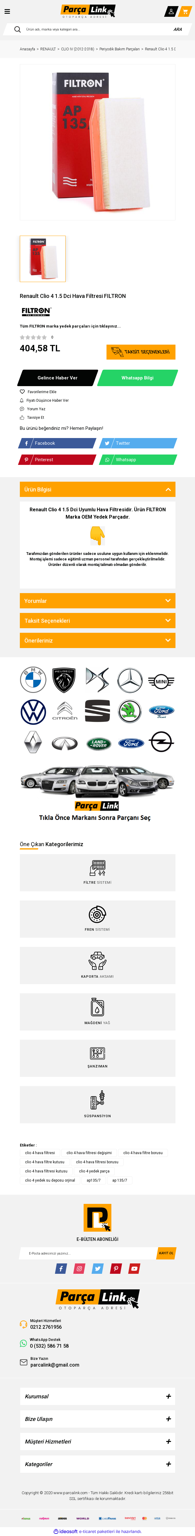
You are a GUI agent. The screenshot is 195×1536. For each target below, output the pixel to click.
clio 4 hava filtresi (40, 1153)
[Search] (97, 29)
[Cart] (185, 11)
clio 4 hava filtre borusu (143, 1153)
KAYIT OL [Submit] (166, 1253)
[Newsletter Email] (97, 1253)
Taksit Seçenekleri (47, 621)
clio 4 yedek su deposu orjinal (50, 1180)
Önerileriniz (38, 640)
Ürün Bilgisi (37, 489)
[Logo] (88, 11)
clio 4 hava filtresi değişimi (89, 1153)
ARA (178, 29)
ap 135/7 (119, 1180)
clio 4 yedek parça (94, 1171)
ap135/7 (94, 1180)
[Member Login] (171, 11)
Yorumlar (35, 601)
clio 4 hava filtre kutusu (44, 1162)
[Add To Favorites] (97, 392)
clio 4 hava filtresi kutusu (46, 1171)
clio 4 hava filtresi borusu (97, 1162)
